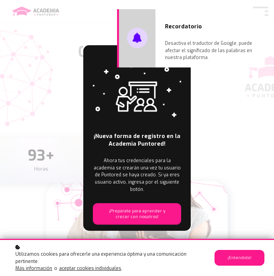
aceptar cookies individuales (90, 268)
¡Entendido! (239, 258)
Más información (33, 268)
